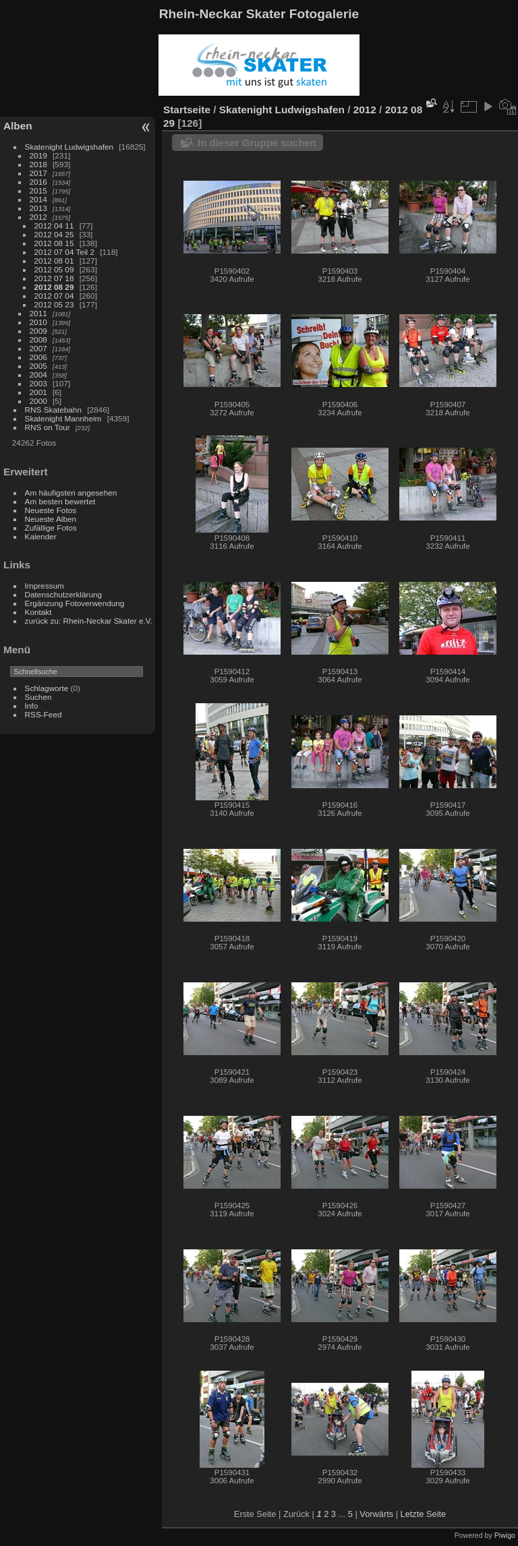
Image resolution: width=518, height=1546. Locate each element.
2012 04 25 (54, 234)
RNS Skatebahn (53, 409)
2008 (38, 339)
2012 (38, 216)
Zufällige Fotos (51, 527)
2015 (38, 190)
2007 (38, 348)
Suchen (38, 696)
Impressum (44, 585)
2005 (38, 365)
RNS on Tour (47, 427)
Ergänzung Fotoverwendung (75, 603)
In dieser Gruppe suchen (257, 142)
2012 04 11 (54, 225)
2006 (38, 357)
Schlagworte (47, 688)
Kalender (41, 536)
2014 (38, 199)
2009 (38, 330)
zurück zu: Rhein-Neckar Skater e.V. (88, 620)
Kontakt (38, 611)
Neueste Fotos (51, 510)
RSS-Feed (43, 714)
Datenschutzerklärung (63, 594)
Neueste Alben (51, 518)
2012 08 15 (54, 243)
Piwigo (504, 1535)
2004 (38, 374)
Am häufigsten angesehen (71, 492)
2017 (38, 173)
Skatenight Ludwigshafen (69, 146)
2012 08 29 (54, 287)
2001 (38, 392)
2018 (38, 164)
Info (31, 705)
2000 (38, 400)
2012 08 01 (54, 260)
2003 (38, 383)
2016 (38, 181)
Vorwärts (376, 1514)
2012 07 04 (54, 295)
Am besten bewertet (60, 501)
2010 (38, 322)
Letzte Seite (424, 1514)
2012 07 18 (54, 278)
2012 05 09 (54, 269)
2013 (38, 208)
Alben (17, 125)
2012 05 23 (54, 304)
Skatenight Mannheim (63, 418)
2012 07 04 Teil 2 (64, 251)
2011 (38, 313)
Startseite (186, 109)
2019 (38, 155)
